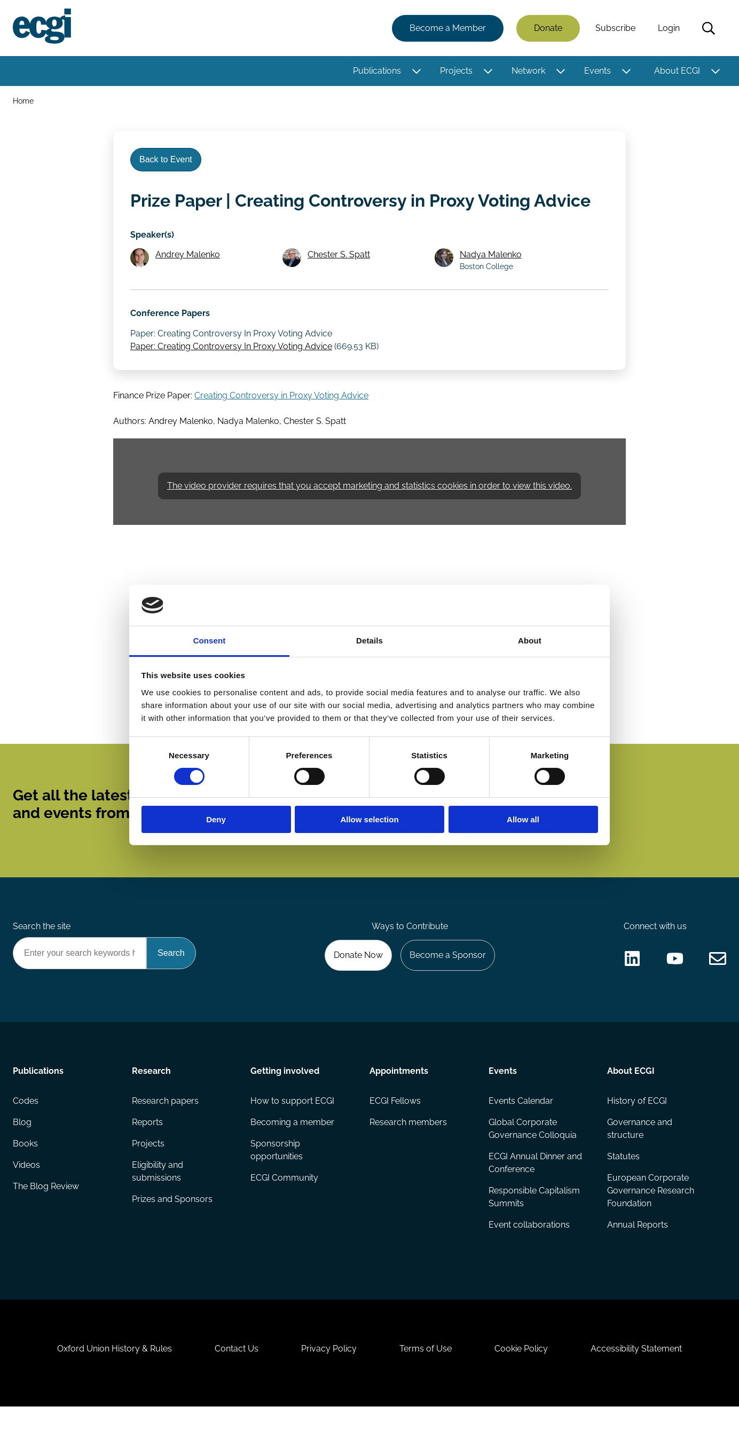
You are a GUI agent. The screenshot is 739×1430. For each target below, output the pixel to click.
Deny (216, 819)
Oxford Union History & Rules (114, 1372)
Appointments (399, 1094)
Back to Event (165, 159)
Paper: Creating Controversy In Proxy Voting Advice (231, 369)
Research (151, 1094)
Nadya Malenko (491, 278)
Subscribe (615, 28)
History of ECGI (637, 1124)
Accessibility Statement (636, 1372)
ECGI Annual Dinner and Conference (535, 1186)
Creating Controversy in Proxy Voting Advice (281, 418)
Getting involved (284, 1094)
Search (708, 28)
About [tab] (529, 640)
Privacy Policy (329, 1372)
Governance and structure (639, 1152)
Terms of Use (425, 1372)
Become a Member (448, 28)
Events (597, 71)
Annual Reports (637, 1248)
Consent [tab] (209, 640)
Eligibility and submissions (157, 1194)
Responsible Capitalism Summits (534, 1220)
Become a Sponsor (448, 978)
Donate (548, 28)
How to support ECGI (292, 1124)
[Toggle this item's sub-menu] (416, 71)
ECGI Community (284, 1201)
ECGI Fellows (395, 1124)
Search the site (41, 949)
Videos (26, 1188)
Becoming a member (292, 1146)
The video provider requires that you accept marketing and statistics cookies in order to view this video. (369, 509)
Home (23, 100)
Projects (456, 71)
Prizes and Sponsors (172, 1222)
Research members (408, 1146)
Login (669, 28)
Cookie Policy (521, 1372)
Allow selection (369, 819)
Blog (22, 1146)
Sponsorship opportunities (276, 1173)
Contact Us (236, 1372)
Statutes (623, 1180)
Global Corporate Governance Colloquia (533, 1152)
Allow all (523, 819)
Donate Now (358, 978)
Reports (147, 1146)
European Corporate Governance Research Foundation (650, 1214)
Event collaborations (529, 1248)
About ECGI (677, 71)
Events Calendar (521, 1124)
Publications (377, 71)
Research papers (165, 1124)
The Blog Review (46, 1210)
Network (528, 71)
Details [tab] (369, 640)
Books (25, 1167)
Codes (25, 1124)
